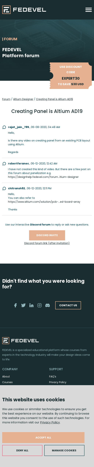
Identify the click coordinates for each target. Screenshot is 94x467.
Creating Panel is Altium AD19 (54, 99)
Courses (7, 382)
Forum (6, 99)
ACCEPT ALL (43, 437)
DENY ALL (22, 450)
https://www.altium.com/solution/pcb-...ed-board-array (44, 202)
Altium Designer (23, 99)
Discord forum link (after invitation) (47, 243)
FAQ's (52, 376)
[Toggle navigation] (88, 10)
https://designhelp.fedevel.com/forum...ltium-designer (43, 177)
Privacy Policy (50, 422)
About (6, 376)
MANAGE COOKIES (64, 450)
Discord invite (47, 235)
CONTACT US (68, 305)
